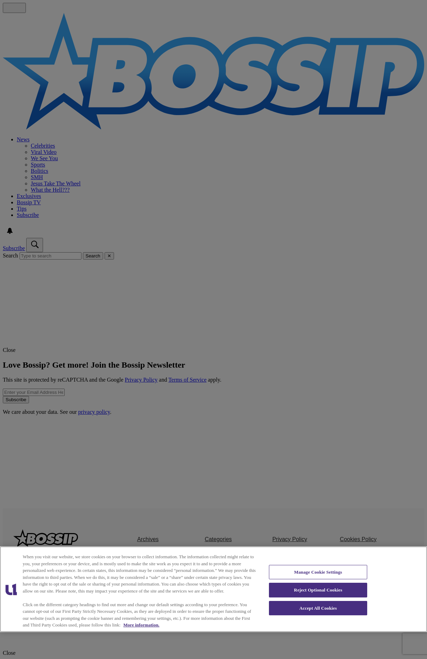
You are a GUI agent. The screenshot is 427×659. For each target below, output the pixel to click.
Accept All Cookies (318, 608)
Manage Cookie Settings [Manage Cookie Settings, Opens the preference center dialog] (318, 572)
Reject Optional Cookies (318, 590)
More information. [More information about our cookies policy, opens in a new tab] (141, 625)
